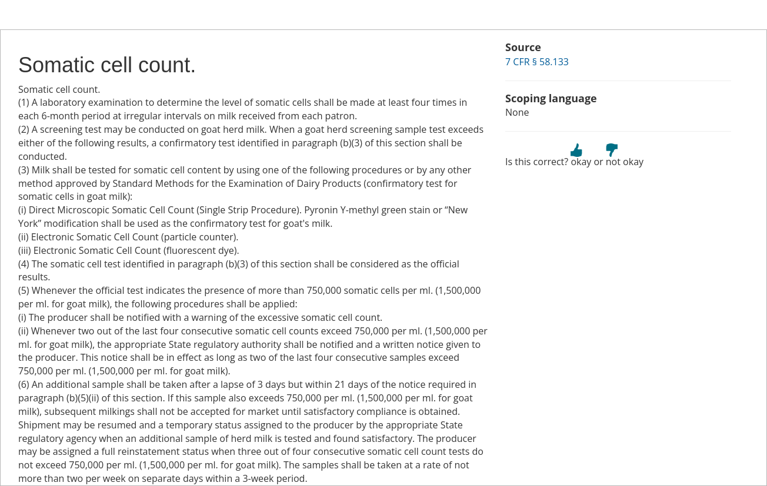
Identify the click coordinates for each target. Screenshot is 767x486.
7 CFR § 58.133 (537, 61)
